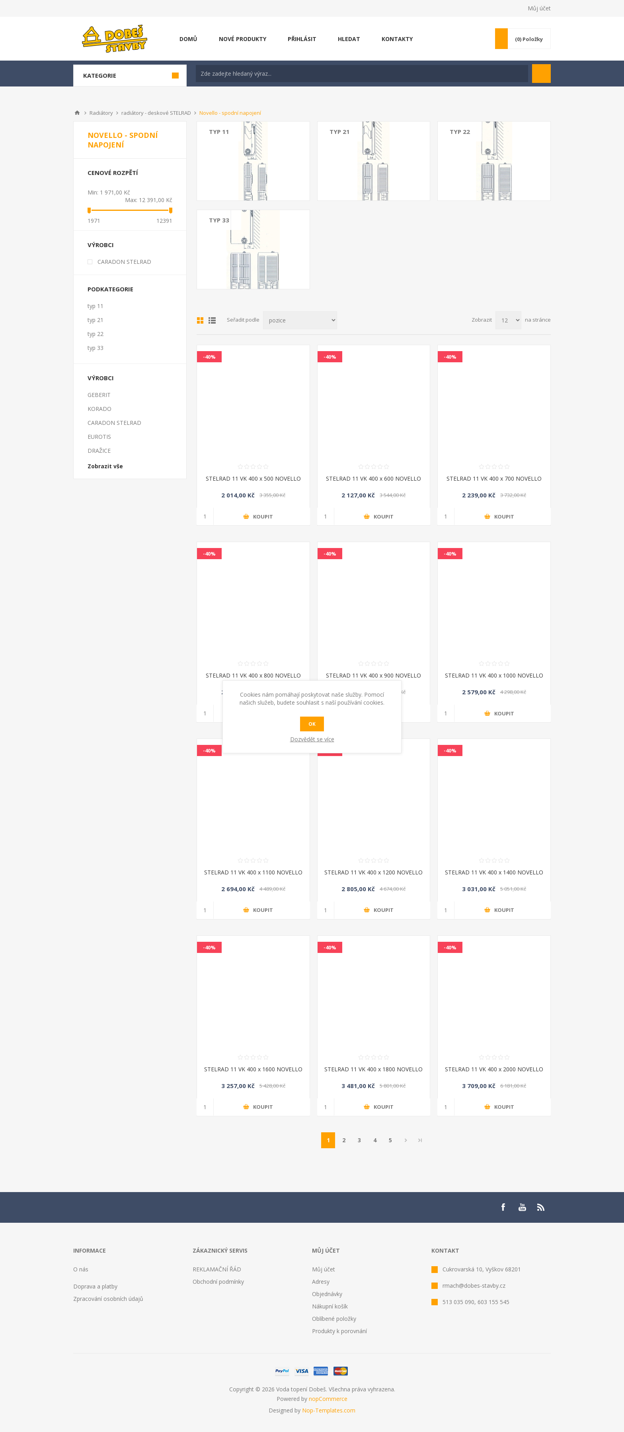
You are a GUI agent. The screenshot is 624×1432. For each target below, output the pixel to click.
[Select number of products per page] (508, 320)
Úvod (77, 112)
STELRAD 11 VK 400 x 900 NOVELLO (373, 675)
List (212, 320)
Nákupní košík (330, 1306)
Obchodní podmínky (218, 1281)
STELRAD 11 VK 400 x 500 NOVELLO (253, 478)
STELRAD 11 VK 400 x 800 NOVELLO (253, 675)
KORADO (99, 409)
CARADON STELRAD (124, 261)
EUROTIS (99, 436)
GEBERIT (99, 395)
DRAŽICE (99, 450)
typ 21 (340, 132)
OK (312, 724)
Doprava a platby (95, 1286)
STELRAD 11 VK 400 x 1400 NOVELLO (494, 872)
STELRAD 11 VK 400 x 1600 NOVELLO (253, 1069)
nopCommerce (328, 1399)
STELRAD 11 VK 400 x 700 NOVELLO (494, 478)
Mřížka (200, 320)
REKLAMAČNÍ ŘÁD (217, 1269)
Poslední (420, 1140)
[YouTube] (522, 1207)
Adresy (321, 1281)
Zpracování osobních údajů (108, 1298)
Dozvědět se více (312, 739)
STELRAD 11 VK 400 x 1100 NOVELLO (253, 872)
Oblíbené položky (334, 1318)
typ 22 (460, 132)
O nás (80, 1269)
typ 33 (219, 220)
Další (406, 1140)
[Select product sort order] (300, 320)
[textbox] (362, 73)
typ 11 (219, 132)
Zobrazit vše (105, 466)
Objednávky (327, 1294)
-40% (209, 356)
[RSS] (541, 1207)
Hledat (541, 73)
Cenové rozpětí (113, 173)
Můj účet (539, 8)
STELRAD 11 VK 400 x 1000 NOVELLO (494, 675)
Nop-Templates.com (328, 1410)
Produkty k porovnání (339, 1331)
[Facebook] (503, 1207)
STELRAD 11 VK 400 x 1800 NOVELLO (373, 1069)
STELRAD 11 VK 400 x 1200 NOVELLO (373, 872)
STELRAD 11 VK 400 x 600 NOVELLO (373, 478)
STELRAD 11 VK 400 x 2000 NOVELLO (494, 1069)
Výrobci (101, 245)
